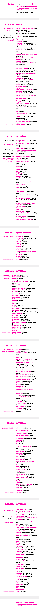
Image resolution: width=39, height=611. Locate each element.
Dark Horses (19, 408)
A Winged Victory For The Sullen (24, 484)
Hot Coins (18, 384)
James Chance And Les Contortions (25, 461)
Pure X (17, 581)
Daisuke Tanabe (27, 446)
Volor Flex (18, 433)
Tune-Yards (19, 508)
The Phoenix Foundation (22, 54)
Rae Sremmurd (20, 186)
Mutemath (18, 176)
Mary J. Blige (19, 181)
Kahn (13, 288)
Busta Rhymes (25, 527)
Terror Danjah (19, 454)
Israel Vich (18, 369)
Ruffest (22, 459)
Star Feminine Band (21, 98)
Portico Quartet (20, 191)
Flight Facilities (20, 554)
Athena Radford (30, 359)
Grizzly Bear (19, 160)
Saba (17, 171)
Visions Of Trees (20, 583)
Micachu (28, 156)
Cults (17, 539)
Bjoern (4, 151)
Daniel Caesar (19, 178)
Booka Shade (19, 116)
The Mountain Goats (21, 474)
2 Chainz (23, 289)
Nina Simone (27, 371)
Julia (20, 91)
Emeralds (18, 410)
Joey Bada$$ (28, 203)
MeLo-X (24, 322)
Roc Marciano (15, 329)
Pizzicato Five (19, 93)
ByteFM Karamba (20, 8)
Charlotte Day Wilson (21, 184)
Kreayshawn (19, 526)
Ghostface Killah (20, 516)
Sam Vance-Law (20, 211)
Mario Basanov (19, 359)
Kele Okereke (24, 68)
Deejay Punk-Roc (20, 366)
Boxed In (18, 259)
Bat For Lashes (19, 401)
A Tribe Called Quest (21, 509)
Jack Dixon (15, 295)
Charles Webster (20, 62)
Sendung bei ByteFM (8, 236)
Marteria (27, 161)
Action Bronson (20, 155)
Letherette (18, 40)
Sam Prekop (19, 440)
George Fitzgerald (16, 276)
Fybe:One (18, 395)
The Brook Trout (24, 477)
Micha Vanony (19, 356)
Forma (17, 357)
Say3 (17, 100)
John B (14, 285)
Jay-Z (17, 511)
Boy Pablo (18, 76)
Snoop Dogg (29, 521)
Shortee (18, 84)
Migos (26, 168)
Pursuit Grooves (20, 564)
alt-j (17, 216)
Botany (17, 36)
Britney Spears (19, 546)
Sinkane (14, 302)
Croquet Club (19, 254)
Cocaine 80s (19, 573)
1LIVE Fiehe (22, 6)
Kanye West (22, 514)
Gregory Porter (19, 238)
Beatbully (18, 387)
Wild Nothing (19, 584)
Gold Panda (15, 298)
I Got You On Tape (16, 327)
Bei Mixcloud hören (9, 28)
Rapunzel (18, 61)
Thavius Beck (19, 386)
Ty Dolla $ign (27, 195)
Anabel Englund (30, 362)
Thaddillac (29, 219)
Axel (12, 517)
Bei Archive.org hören (8, 351)
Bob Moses (18, 106)
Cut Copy (18, 200)
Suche (11, 4)
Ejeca (17, 68)
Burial (17, 591)
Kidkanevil (18, 446)
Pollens (18, 400)
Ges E (13, 307)
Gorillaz (18, 150)
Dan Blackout (15, 310)
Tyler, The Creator (20, 206)
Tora (17, 147)
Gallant (25, 113)
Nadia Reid (34, 54)
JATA (17, 174)
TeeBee (21, 376)
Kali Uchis (28, 213)
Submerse (18, 35)
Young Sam (19, 530)
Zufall (17, 10)
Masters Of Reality (20, 248)
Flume (17, 374)
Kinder (19, 24)
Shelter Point (19, 487)
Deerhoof (18, 243)
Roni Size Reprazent (21, 378)
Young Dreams (16, 320)
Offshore (14, 305)
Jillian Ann (21, 285)
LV (16, 459)
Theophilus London (21, 251)
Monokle (18, 441)
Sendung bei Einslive (8, 31)
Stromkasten (19, 110)
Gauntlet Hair (19, 556)
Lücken (21, 605)
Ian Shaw (23, 403)
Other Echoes (15, 281)
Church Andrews (20, 89)
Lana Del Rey (19, 575)
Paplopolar (18, 552)
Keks (17, 28)
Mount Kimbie (19, 156)
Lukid (17, 466)
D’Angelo (18, 169)
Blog (30, 8)
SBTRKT (18, 576)
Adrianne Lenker (20, 66)
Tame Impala (19, 453)
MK (22, 362)
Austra (17, 586)
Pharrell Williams (25, 511)
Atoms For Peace (16, 325)
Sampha (25, 576)
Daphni (18, 190)
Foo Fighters (19, 246)
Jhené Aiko (18, 535)
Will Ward (28, 430)
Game (17, 521)
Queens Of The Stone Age (22, 140)
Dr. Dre (23, 521)
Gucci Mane (19, 168)
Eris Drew (18, 119)
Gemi (17, 53)
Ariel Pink (18, 258)
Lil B (17, 524)
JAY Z (17, 514)
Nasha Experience (17, 313)
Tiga (13, 303)
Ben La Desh (19, 349)
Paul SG (18, 240)
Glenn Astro (19, 41)
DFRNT (14, 275)
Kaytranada (28, 181)
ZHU (25, 106)
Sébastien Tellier (20, 589)
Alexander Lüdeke (8, 522)
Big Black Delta (19, 549)
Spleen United (16, 297)
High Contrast (15, 308)
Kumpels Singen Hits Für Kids (27, 28)
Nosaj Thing (19, 173)
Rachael (18, 468)
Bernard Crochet (26, 379)
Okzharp (22, 102)
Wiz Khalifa (19, 195)
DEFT (17, 456)
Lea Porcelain (22, 216)
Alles (17, 6)
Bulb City (24, 433)
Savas (17, 161)
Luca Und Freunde (20, 31)
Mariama (18, 541)
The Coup (18, 381)
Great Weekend (20, 561)
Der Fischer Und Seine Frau (23, 121)
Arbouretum (15, 319)
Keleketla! (18, 103)
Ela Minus (18, 70)
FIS (16, 443)
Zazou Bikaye (19, 83)
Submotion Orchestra (21, 352)
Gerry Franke (19, 43)
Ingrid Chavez (30, 62)
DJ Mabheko (27, 103)
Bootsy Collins (19, 213)
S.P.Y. (17, 403)
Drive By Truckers (20, 124)
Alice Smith (25, 281)
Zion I (17, 489)
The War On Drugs (20, 148)
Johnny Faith (19, 241)
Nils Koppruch (19, 471)
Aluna (17, 48)
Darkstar (14, 278)
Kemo (27, 376)
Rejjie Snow (19, 203)
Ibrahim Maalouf (16, 332)
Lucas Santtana (20, 406)
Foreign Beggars (20, 389)
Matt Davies (28, 89)
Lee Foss (18, 362)
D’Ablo (28, 389)
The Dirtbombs (19, 383)
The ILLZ (18, 559)
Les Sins (18, 256)
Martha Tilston (16, 317)
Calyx (17, 376)
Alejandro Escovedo (21, 45)
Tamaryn (18, 450)
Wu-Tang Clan (19, 198)
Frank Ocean (19, 534)
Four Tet (18, 166)
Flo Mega (18, 543)
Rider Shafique (21, 288)
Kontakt (34, 8)
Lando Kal (18, 428)
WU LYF (18, 544)
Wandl (17, 187)
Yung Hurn (18, 164)
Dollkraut (18, 379)
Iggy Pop (18, 88)
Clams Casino (19, 578)
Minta (17, 477)
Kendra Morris (29, 208)
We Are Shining (20, 245)
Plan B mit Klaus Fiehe (31, 6)
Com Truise (19, 551)
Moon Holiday (25, 374)
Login (21, 10)
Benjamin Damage (20, 469)
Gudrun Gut (19, 427)
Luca (17, 91)
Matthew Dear (19, 588)
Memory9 (18, 458)
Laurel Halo (15, 291)
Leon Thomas (19, 236)
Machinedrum (19, 73)
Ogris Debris (19, 371)
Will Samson (19, 476)
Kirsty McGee (15, 316)
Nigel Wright (19, 481)
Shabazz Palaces (20, 219)
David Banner (32, 527)
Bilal (17, 571)
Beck (17, 153)
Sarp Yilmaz (15, 330)
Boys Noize (18, 492)
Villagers (14, 300)
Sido (21, 161)
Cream (17, 249)
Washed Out (19, 566)
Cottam (18, 351)
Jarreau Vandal (19, 49)
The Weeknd (19, 532)
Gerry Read (15, 334)
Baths (17, 579)
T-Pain (17, 529)
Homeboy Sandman (21, 86)
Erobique (18, 445)
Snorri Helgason (20, 438)
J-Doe (17, 527)
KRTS (13, 280)
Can (17, 111)
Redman (28, 198)
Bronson (18, 113)
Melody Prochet (20, 451)
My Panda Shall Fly (20, 430)
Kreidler (18, 482)
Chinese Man (19, 208)
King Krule (18, 158)
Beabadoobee (19, 78)
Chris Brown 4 (19, 517)
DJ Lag (17, 102)
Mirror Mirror (19, 557)
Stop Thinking (16, 293)
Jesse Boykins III (30, 73)
